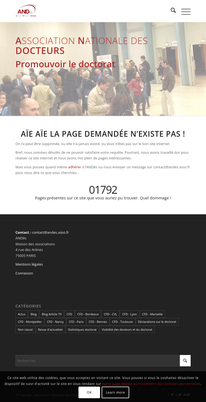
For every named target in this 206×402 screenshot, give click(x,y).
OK (89, 392)
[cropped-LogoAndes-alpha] (85, 11)
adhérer (74, 167)
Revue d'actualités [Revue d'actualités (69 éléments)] (50, 329)
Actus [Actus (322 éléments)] (21, 314)
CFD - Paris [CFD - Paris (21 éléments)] (76, 322)
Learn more (115, 392)
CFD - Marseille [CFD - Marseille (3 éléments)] (152, 314)
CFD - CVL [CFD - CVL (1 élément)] (110, 314)
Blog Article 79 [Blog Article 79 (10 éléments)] (51, 314)
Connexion (24, 273)
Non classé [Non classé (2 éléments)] (25, 329)
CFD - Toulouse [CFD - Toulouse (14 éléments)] (122, 322)
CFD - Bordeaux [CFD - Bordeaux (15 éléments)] (88, 314)
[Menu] (183, 11)
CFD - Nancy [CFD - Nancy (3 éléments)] (55, 322)
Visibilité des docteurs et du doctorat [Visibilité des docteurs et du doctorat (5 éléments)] (127, 329)
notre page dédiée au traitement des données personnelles (151, 383)
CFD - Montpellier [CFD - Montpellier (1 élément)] (30, 322)
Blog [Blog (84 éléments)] (33, 314)
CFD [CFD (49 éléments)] (69, 314)
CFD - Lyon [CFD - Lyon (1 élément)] (129, 314)
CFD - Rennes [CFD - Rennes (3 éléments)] (98, 322)
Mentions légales (29, 264)
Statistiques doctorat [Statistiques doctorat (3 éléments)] (82, 329)
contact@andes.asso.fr (50, 232)
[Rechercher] (170, 11)
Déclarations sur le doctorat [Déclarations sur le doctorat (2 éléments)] (157, 322)
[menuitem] (170, 11)
